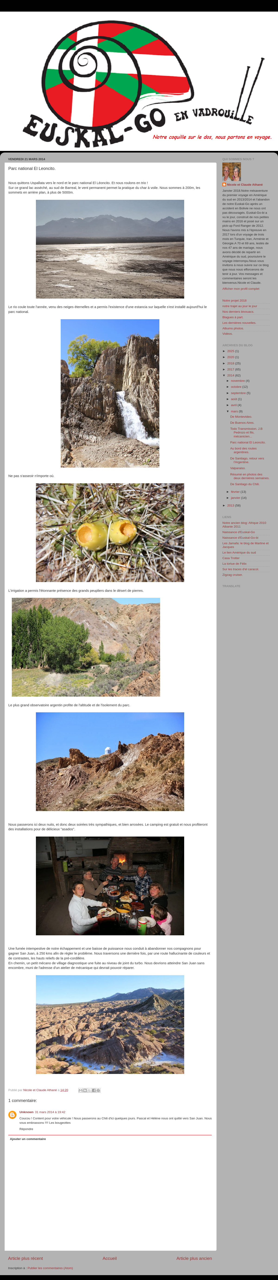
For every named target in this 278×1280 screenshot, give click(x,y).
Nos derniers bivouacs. (238, 311)
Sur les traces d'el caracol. (240, 569)
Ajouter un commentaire (28, 1139)
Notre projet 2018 (234, 300)
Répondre (26, 1129)
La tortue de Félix (234, 563)
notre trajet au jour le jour (239, 306)
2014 (231, 375)
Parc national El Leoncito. (248, 442)
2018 (231, 363)
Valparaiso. (238, 468)
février (235, 492)
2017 (231, 369)
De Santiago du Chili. (245, 484)
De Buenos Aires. (242, 422)
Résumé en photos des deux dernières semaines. (250, 476)
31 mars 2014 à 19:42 (50, 1112)
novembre (238, 380)
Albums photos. (233, 328)
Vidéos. (227, 333)
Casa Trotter (231, 558)
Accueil (110, 1258)
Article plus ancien (194, 1258)
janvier (236, 498)
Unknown (26, 1112)
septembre (239, 393)
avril (234, 405)
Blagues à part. (232, 317)
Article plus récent (25, 1258)
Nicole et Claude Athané (245, 184)
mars (235, 411)
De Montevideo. (241, 416)
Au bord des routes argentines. (243, 450)
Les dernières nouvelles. (239, 323)
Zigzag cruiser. (232, 574)
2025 (231, 351)
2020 (231, 357)
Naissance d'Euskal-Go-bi (240, 537)
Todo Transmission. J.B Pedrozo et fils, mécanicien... (246, 432)
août (234, 399)
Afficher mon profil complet (240, 288)
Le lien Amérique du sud (239, 552)
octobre (236, 386)
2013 (231, 505)
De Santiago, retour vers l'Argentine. (247, 460)
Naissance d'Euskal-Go (238, 532)
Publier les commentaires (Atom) (50, 1268)
